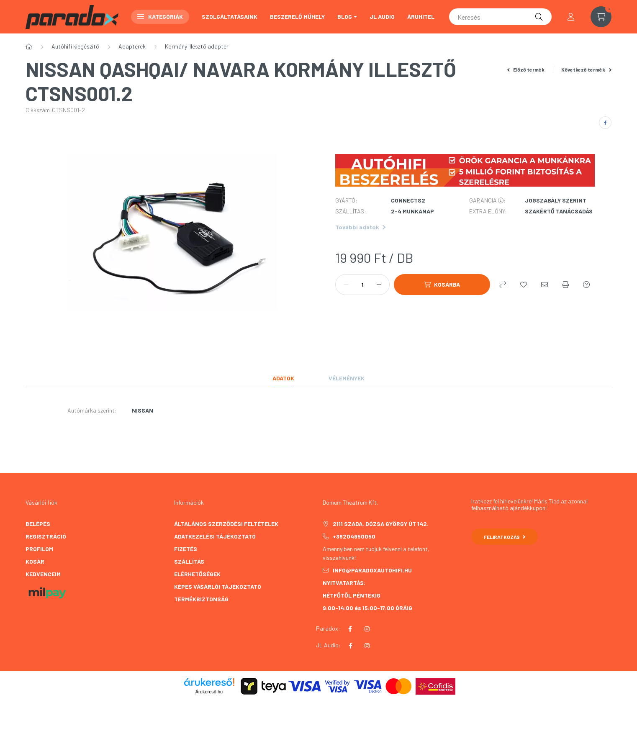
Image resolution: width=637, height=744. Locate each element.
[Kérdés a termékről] (586, 284)
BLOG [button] (344, 16)
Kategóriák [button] (160, 16)
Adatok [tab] (283, 378)
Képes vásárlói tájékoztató (217, 586)
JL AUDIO (382, 16)
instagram (367, 629)
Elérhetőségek (197, 573)
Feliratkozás (504, 537)
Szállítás (189, 561)
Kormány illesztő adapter (197, 46)
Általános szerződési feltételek (226, 523)
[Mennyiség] (362, 285)
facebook (350, 629)
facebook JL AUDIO (350, 645)
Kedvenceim (43, 573)
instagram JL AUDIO (367, 645)
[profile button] (570, 16)
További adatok (360, 227)
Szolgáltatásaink (229, 16)
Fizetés (185, 548)
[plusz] (378, 284)
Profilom (39, 548)
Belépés (38, 523)
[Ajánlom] (544, 284)
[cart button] (601, 16)
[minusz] (346, 284)
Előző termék (526, 69)
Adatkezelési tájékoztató (215, 536)
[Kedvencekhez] (523, 284)
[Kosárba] (442, 284)
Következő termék (586, 69)
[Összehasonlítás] (502, 284)
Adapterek (132, 46)
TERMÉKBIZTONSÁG (201, 599)
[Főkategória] (29, 46)
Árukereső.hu (209, 691)
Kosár (35, 561)
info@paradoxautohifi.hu (372, 570)
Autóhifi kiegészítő (75, 46)
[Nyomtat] (565, 284)
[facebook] (605, 122)
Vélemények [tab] (347, 378)
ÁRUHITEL (420, 16)
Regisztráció (46, 536)
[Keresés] (500, 16)
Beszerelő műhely (297, 16)
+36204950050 (354, 536)
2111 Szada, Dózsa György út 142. (381, 523)
